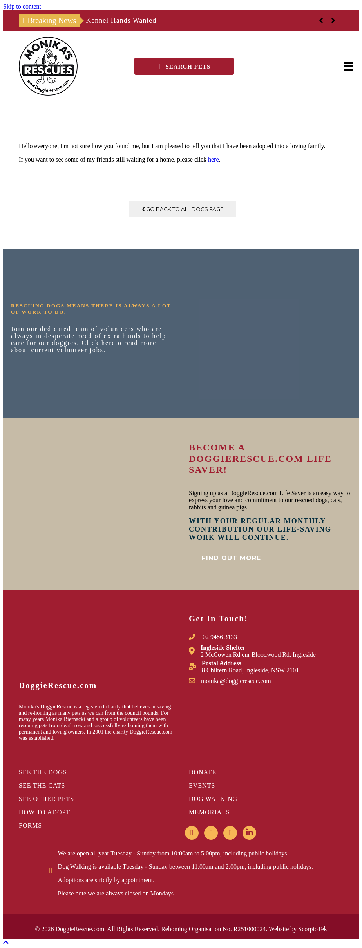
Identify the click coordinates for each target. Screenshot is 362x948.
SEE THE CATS (42, 785)
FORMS (30, 825)
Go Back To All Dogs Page (182, 209)
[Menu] (348, 66)
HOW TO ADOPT (44, 812)
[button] (184, 66)
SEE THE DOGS (43, 772)
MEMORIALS (209, 812)
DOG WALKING (213, 798)
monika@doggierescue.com (236, 680)
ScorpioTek (312, 929)
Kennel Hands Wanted (121, 20)
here (213, 159)
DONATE (202, 772)
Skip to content (22, 6)
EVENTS (202, 785)
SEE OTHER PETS (46, 798)
